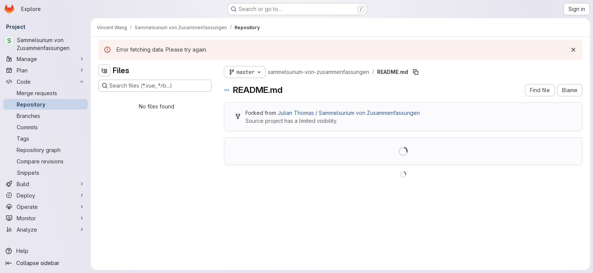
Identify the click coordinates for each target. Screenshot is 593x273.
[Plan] (45, 70)
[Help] (45, 251)
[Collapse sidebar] (45, 263)
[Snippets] (45, 172)
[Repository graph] (45, 149)
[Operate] (45, 206)
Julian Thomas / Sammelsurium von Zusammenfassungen (349, 113)
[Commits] (45, 127)
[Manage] (45, 58)
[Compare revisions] (45, 161)
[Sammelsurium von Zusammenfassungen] (45, 44)
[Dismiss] (573, 49)
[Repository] (45, 104)
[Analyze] (45, 229)
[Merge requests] (45, 93)
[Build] (45, 184)
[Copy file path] (416, 72)
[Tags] (45, 138)
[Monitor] (45, 218)
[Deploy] (45, 195)
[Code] (45, 81)
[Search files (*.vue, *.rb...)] (155, 86)
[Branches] (45, 115)
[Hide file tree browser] (104, 70)
